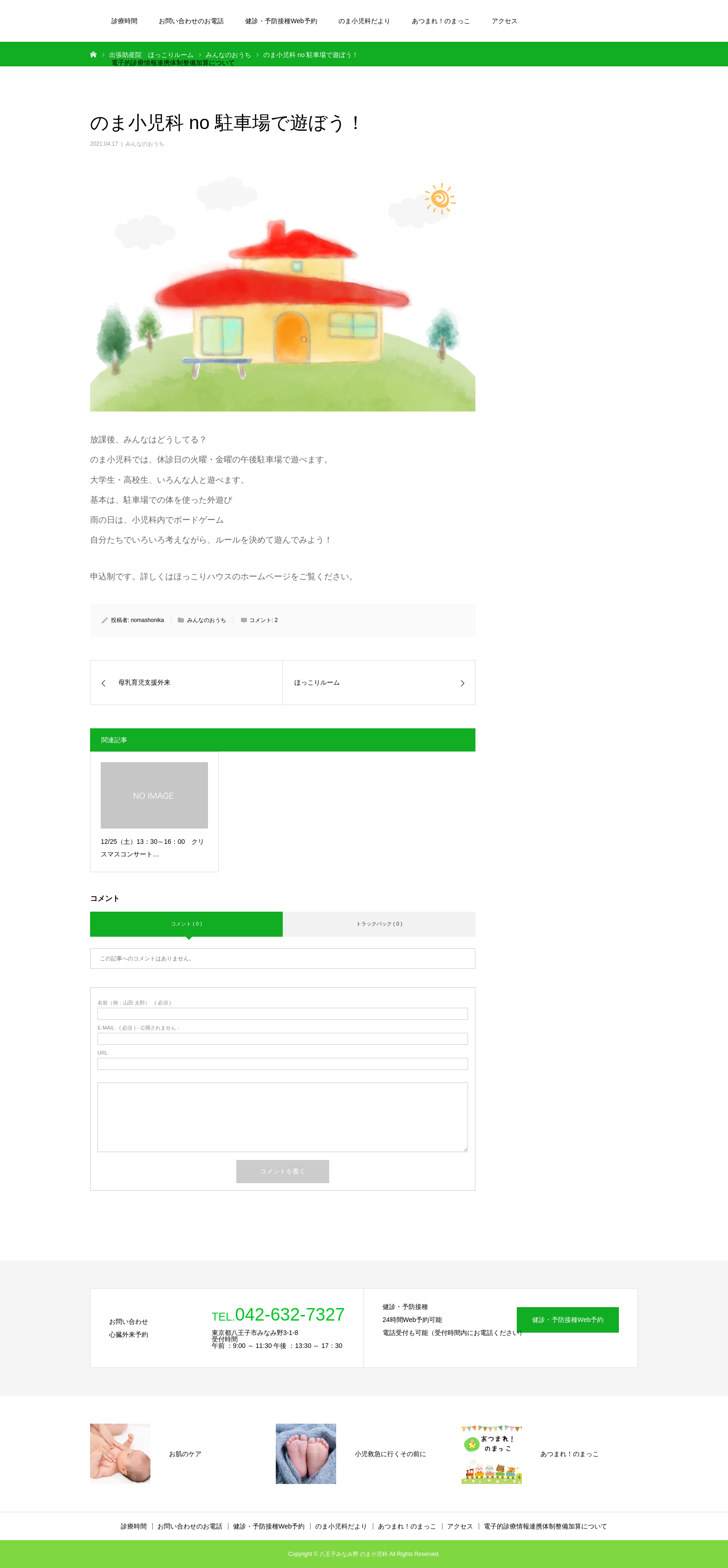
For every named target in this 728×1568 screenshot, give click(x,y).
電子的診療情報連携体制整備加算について (173, 62)
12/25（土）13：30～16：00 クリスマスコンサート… (152, 848)
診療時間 (124, 21)
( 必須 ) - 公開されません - (138, 1027)
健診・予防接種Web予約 (281, 21)
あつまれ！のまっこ (441, 21)
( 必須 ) (134, 1002)
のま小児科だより (364, 21)
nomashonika (147, 620)
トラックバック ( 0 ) (379, 924)
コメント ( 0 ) (186, 924)
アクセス (505, 21)
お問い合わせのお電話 (191, 21)
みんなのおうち (144, 144)
